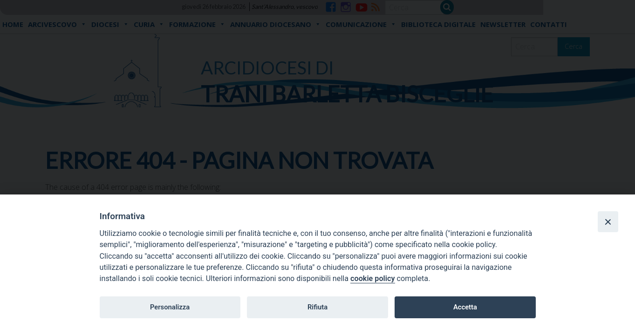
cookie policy (372, 278)
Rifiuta (317, 307)
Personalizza (170, 307)
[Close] (608, 221)
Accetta (465, 307)
